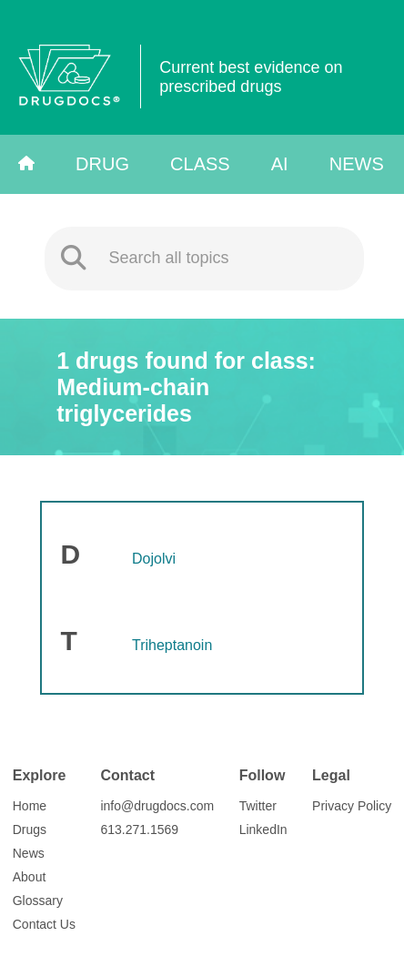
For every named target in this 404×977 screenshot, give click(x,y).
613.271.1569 (139, 829)
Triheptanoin (172, 645)
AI (279, 164)
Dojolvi (154, 558)
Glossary (38, 900)
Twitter (258, 806)
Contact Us (44, 924)
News (356, 164)
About (29, 877)
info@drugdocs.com (157, 806)
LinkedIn (263, 829)
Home (29, 806)
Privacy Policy (351, 806)
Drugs (29, 829)
